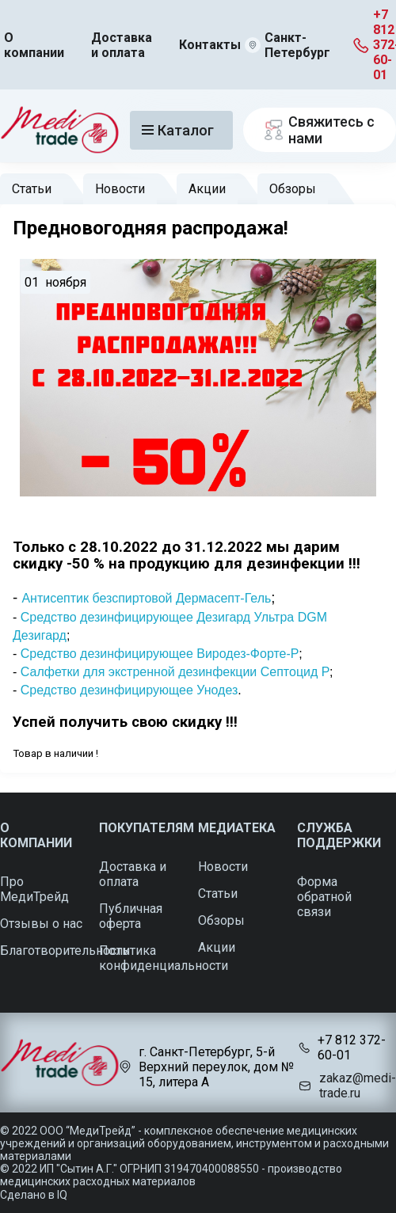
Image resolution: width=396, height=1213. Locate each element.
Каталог (178, 130)
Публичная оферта (130, 916)
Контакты (210, 44)
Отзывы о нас (41, 923)
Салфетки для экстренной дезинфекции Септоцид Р (175, 672)
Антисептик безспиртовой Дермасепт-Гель (146, 598)
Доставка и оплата (121, 45)
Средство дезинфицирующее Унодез (129, 690)
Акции (207, 188)
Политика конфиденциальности (163, 958)
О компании (34, 45)
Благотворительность (64, 950)
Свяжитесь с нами (317, 130)
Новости (120, 188)
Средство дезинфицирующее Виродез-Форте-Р (160, 653)
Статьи (31, 188)
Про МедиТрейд (34, 889)
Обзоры (292, 188)
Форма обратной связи (324, 896)
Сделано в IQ (33, 1194)
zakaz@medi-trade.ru (357, 1085)
